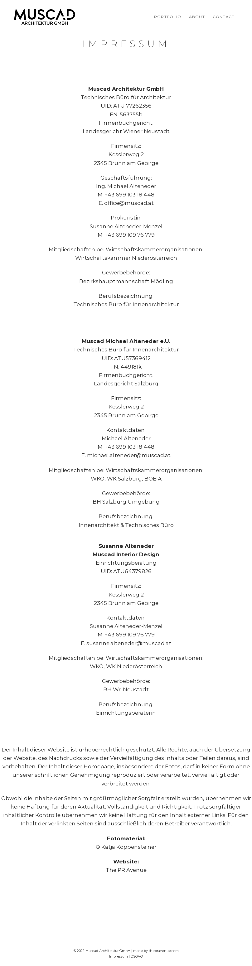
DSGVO (137, 956)
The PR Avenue (126, 870)
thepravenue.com (164, 951)
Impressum (118, 956)
